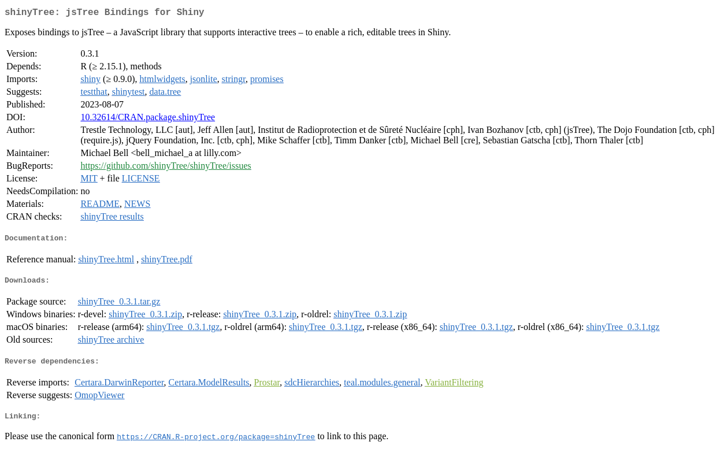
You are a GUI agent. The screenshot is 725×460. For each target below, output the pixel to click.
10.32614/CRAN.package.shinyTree (147, 119)
